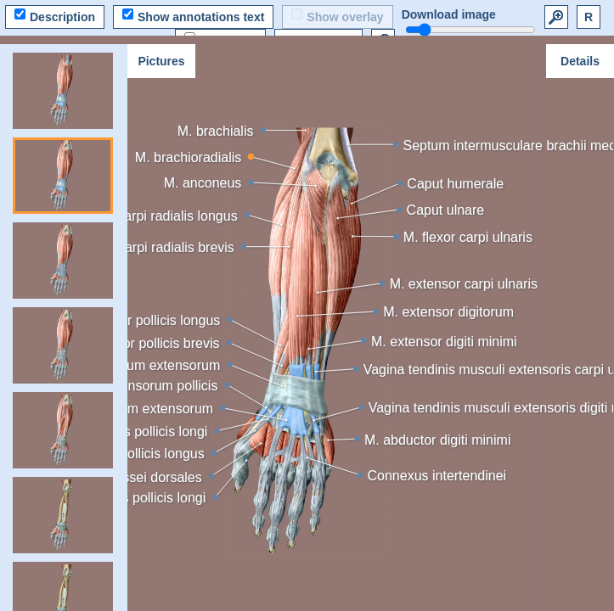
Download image (449, 14)
